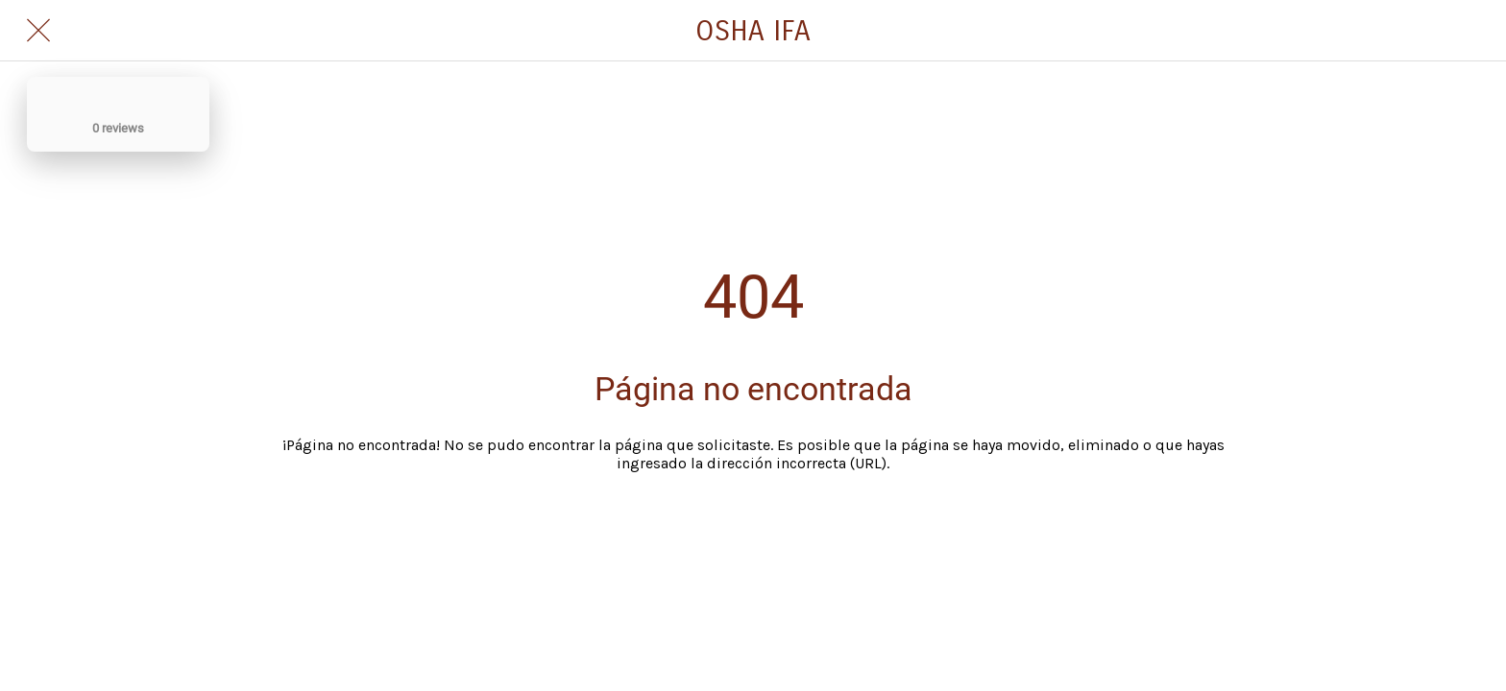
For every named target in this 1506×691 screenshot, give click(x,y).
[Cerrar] (38, 30)
